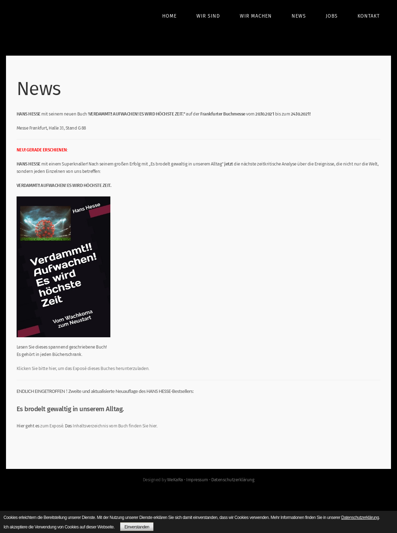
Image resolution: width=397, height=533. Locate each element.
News (299, 16)
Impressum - (198, 480)
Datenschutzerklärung (232, 480)
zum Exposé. (51, 430)
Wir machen (256, 16)
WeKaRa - (177, 480)
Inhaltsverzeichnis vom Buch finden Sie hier (115, 430)
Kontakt (369, 16)
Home (169, 16)
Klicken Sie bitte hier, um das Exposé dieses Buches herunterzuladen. (83, 372)
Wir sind (208, 16)
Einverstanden (136, 527)
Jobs (332, 16)
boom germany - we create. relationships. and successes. (48, 28)
